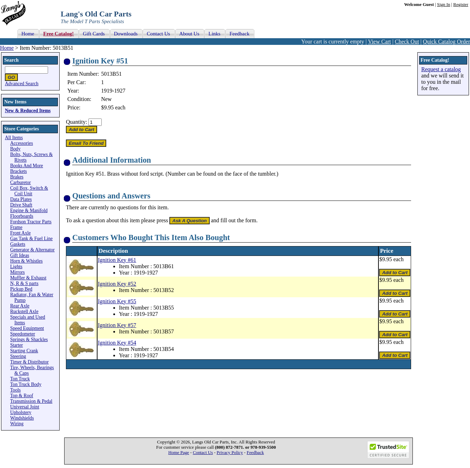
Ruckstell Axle (24, 311)
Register (460, 4)
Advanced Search (22, 83)
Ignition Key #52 (117, 284)
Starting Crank (24, 350)
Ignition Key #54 (117, 343)
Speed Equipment (27, 328)
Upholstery (20, 412)
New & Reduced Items (28, 110)
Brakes (17, 176)
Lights (16, 266)
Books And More (26, 165)
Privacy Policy (230, 452)
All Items (14, 137)
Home (7, 48)
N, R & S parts (24, 283)
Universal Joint (24, 406)
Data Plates (21, 199)
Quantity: (76, 122)
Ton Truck (20, 378)
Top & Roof (21, 395)
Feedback (255, 452)
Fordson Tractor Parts (31, 221)
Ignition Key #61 (117, 260)
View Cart (379, 42)
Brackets (18, 171)
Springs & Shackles (29, 339)
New (106, 99)
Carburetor (20, 182)
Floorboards (21, 216)
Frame (16, 227)
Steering (18, 356)
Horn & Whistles (26, 261)
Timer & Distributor (29, 362)
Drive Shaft (21, 205)
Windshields (22, 418)
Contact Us (203, 452)
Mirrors (17, 272)
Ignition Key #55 (117, 301)
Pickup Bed (21, 289)
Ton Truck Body (25, 384)
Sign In (443, 4)
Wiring (17, 423)
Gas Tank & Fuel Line (31, 238)
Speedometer (22, 334)
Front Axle (20, 233)
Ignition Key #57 (117, 325)
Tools (15, 390)
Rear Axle (19, 305)
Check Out (407, 42)
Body (15, 148)
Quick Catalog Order (446, 42)
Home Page (178, 452)
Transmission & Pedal (31, 401)
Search (11, 60)
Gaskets (17, 244)
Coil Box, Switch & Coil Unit (29, 190)
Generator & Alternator (32, 249)
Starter (16, 345)
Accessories (21, 143)
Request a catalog (441, 69)
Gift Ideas (19, 255)
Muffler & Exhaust (28, 277)
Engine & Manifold (28, 210)
